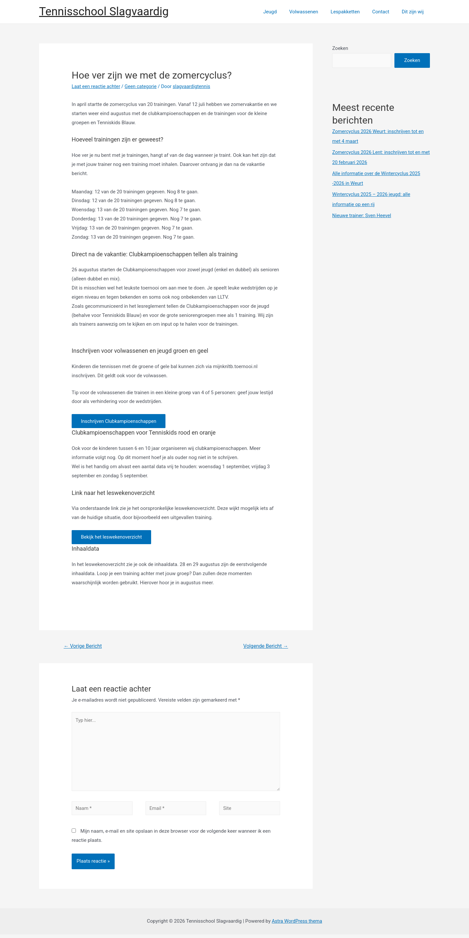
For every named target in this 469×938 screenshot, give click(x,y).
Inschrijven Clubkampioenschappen (120, 421)
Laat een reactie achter (96, 86)
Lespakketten (351, 12)
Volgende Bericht (265, 647)
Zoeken (340, 48)
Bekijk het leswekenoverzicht (112, 538)
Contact (384, 12)
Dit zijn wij (414, 12)
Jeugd (282, 12)
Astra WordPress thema (297, 925)
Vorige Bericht (83, 647)
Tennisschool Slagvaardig (104, 11)
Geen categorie (142, 86)
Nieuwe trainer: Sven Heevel (362, 214)
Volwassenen (313, 12)
